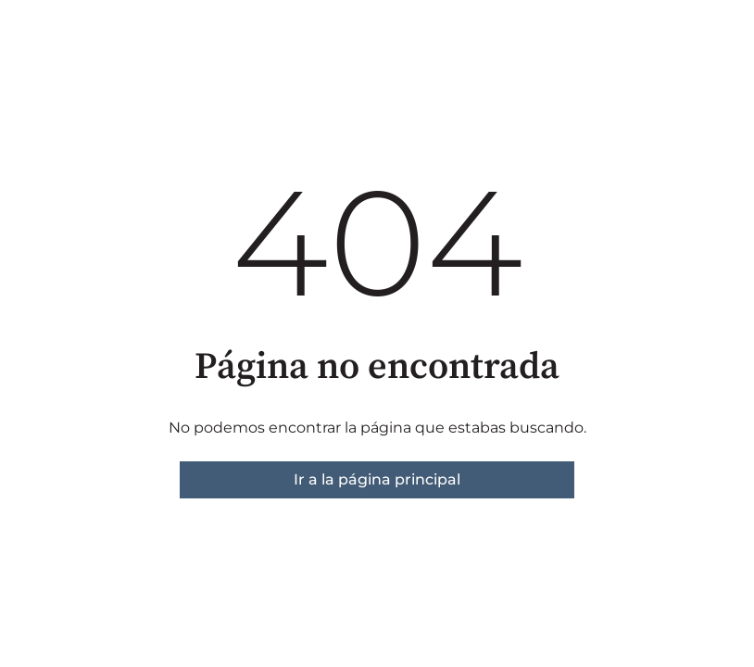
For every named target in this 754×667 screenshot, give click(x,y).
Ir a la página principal (377, 479)
